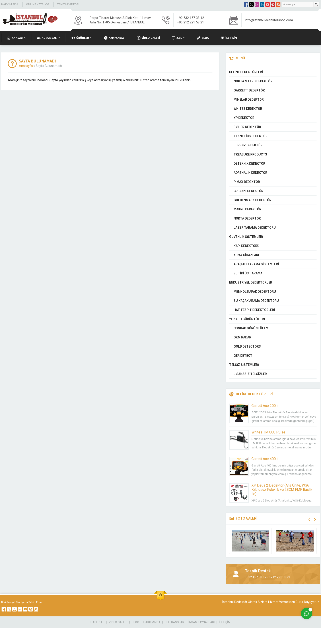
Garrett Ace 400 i (264, 459)
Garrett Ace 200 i (264, 406)
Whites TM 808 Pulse (268, 432)
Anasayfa (26, 66)
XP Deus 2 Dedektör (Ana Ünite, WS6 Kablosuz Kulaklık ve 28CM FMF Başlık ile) (281, 489)
